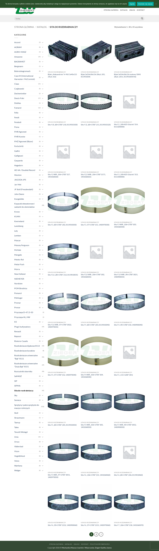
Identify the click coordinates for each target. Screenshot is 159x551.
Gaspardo (18, 160)
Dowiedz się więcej (145, 4)
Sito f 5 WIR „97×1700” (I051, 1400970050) (59, 476)
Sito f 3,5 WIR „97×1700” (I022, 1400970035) (60, 326)
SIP (15, 381)
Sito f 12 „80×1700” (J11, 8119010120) (96, 125)
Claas (16, 84)
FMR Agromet (20, 132)
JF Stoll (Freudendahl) (23, 189)
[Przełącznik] (42, 42)
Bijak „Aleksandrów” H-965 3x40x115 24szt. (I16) (62, 75)
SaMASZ (18, 376)
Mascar (17, 240)
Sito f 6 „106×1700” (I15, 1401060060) (95, 475)
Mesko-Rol (19, 259)
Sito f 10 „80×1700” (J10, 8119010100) (63, 125)
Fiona (16, 127)
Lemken (17, 235)
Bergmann (18, 66)
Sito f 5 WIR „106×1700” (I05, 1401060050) (92, 426)
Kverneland (19, 221)
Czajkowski (19, 88)
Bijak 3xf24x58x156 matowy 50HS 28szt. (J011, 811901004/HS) (127, 75)
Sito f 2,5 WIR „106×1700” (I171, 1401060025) (93, 175)
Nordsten (18, 283)
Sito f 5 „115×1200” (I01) (123, 375)
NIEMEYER (19, 279)
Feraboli (17, 122)
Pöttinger (18, 298)
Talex (16, 427)
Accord (17, 42)
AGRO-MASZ (20, 52)
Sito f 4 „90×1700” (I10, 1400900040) (128, 325)
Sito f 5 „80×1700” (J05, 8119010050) (62, 425)
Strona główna (111, 10)
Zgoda (132, 4)
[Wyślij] (142, 19)
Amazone (18, 57)
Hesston (17, 175)
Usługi (132, 10)
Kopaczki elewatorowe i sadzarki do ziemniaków (24, 205)
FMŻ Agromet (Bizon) (23, 141)
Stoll (16, 413)
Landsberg (18, 226)
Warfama (18, 465)
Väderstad (18, 446)
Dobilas (17, 103)
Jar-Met (17, 184)
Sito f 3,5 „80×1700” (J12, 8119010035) (63, 275)
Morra (17, 269)
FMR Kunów (19, 136)
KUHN (17, 216)
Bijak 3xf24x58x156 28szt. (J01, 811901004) (93, 75)
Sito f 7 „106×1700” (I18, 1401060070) (128, 525)
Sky (15, 395)
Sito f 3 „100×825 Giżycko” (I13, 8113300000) (126, 175)
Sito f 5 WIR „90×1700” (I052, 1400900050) (125, 426)
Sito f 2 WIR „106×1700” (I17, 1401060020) (59, 175)
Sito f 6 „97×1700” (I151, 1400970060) (95, 525)
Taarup (17, 422)
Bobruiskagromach (22, 71)
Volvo (16, 461)
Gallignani (18, 155)
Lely (16, 231)
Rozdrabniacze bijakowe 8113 (27, 346)
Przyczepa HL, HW (22, 317)
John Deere (19, 194)
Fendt (16, 117)
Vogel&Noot (19, 456)
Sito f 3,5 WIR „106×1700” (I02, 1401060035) (93, 275)
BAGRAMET (19, 61)
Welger (17, 470)
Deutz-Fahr (19, 98)
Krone (17, 211)
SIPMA (17, 385)
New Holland (19, 274)
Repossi (17, 336)
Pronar (17, 307)
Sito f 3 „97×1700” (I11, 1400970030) (95, 225)
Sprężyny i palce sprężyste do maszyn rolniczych (26, 406)
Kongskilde (19, 199)
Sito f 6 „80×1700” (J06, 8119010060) (128, 475)
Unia (16, 437)
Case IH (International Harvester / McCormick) (24, 77)
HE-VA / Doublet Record (24, 170)
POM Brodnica (20, 288)
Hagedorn (18, 165)
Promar (17, 303)
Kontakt (141, 10)
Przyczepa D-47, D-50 (23, 312)
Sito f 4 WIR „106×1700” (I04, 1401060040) (92, 376)
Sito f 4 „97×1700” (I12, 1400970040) (62, 375)
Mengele (18, 255)
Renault (17, 331)
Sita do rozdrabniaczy (23, 390)
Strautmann (19, 418)
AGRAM (18, 47)
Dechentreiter (20, 93)
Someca (17, 400)
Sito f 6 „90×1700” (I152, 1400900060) (62, 525)
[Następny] (101, 534)
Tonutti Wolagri (21, 432)
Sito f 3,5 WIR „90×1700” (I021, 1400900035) (126, 275)
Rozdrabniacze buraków (24, 350)
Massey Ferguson (21, 245)
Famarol (17, 108)
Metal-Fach (19, 264)
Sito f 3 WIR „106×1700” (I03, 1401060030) (125, 225)
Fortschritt (18, 146)
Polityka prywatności (100, 544)
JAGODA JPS (20, 179)
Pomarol (18, 293)
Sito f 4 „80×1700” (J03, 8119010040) (95, 325)
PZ (15, 322)
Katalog (124, 10)
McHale (17, 250)
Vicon (16, 451)
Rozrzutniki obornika (23, 371)
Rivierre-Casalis (21, 341)
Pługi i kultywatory (22, 326)
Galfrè (17, 151)
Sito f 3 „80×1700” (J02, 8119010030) (62, 225)
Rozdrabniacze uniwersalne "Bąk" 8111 (26, 357)
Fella (16, 112)
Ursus (16, 441)
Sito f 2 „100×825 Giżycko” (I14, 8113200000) (126, 125)
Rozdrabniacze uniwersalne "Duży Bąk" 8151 (26, 365)
